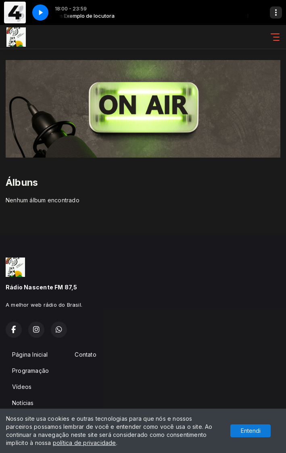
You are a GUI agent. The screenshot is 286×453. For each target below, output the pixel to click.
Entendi (251, 430)
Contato (85, 354)
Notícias (23, 402)
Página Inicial (30, 354)
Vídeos (21, 386)
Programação (30, 370)
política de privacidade (84, 442)
